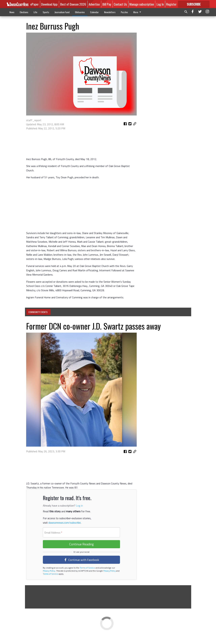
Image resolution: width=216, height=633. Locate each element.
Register (171, 4)
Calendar (94, 12)
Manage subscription (141, 4)
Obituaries (80, 12)
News (11, 12)
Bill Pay (106, 4)
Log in (79, 505)
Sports (46, 12)
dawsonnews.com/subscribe (64, 523)
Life (35, 12)
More (137, 12)
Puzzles (124, 12)
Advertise (94, 4)
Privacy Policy (49, 570)
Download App (49, 4)
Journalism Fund (62, 12)
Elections (24, 12)
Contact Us (120, 4)
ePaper (34, 4)
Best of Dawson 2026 (73, 4)
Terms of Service (87, 567)
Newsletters (109, 12)
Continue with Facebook (81, 560)
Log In (160, 4)
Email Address (53, 532)
